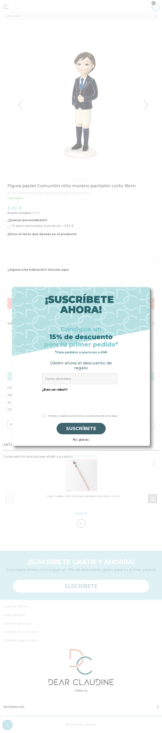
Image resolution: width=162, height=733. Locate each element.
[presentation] (81, 401)
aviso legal (111, 415)
